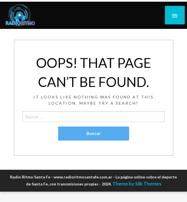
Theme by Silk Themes (136, 184)
